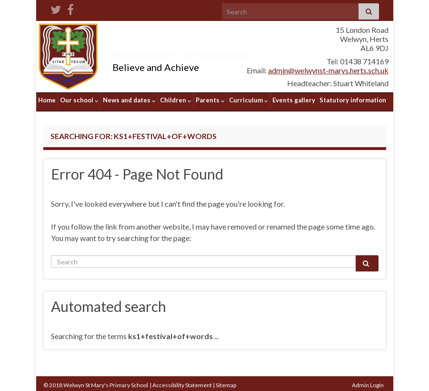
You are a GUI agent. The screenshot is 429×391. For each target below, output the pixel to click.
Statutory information (352, 100)
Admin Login (368, 381)
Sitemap (226, 381)
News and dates (129, 100)
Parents (210, 100)
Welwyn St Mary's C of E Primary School (220, 53)
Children (175, 100)
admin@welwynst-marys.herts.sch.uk (328, 70)
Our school (79, 100)
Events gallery (293, 100)
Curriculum (248, 100)
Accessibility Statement (182, 381)
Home (47, 100)
